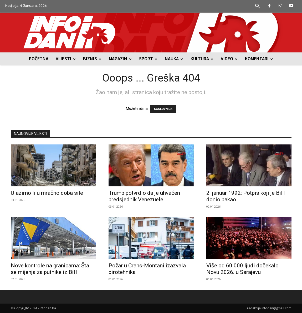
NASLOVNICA (163, 109)
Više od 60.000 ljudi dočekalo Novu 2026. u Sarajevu (242, 268)
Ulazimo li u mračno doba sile (47, 193)
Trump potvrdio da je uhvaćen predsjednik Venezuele (144, 196)
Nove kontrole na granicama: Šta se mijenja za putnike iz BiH (50, 268)
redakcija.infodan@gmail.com (269, 308)
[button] (257, 6)
